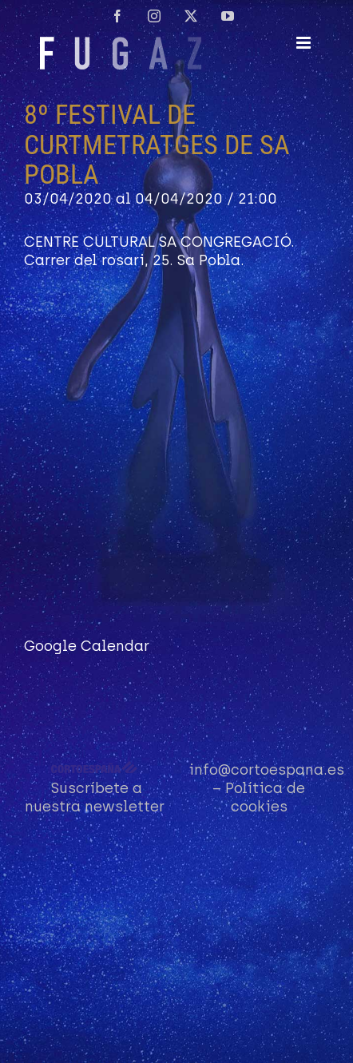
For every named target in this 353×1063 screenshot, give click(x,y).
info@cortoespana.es (266, 770)
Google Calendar (86, 646)
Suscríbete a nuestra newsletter (95, 797)
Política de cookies (265, 797)
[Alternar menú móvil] (304, 42)
